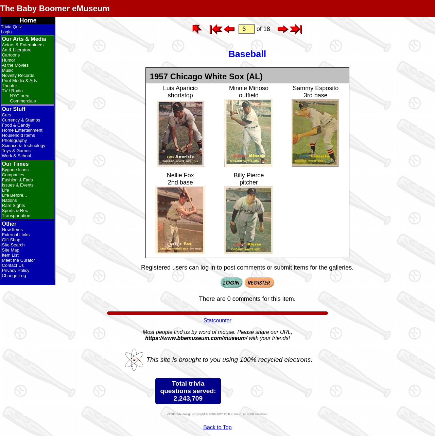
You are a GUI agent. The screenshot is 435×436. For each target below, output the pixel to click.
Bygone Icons (15, 169)
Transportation (16, 215)
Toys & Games (16, 150)
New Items (12, 229)
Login (6, 31)
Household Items (18, 135)
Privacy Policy (16, 270)
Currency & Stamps (21, 120)
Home (28, 20)
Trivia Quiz (11, 26)
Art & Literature (17, 49)
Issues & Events (18, 185)
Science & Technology (24, 145)
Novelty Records (18, 75)
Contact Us (13, 265)
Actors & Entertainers (23, 44)
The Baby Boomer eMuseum (55, 8)
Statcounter (217, 320)
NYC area (20, 95)
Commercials (23, 100)
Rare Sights (13, 205)
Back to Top (217, 427)
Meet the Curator (18, 260)
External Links (16, 234)
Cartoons (11, 55)
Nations (9, 200)
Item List (10, 255)
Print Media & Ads (19, 80)
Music (8, 70)
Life (5, 190)
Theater (9, 85)
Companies (13, 174)
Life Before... (14, 195)
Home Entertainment (22, 130)
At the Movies (15, 65)
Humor (8, 60)
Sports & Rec (15, 210)
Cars (6, 114)
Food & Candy (16, 125)
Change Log (14, 275)
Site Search (13, 244)
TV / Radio (12, 90)
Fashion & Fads (17, 179)
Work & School (16, 155)
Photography (14, 140)
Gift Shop (11, 239)
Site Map (10, 250)
